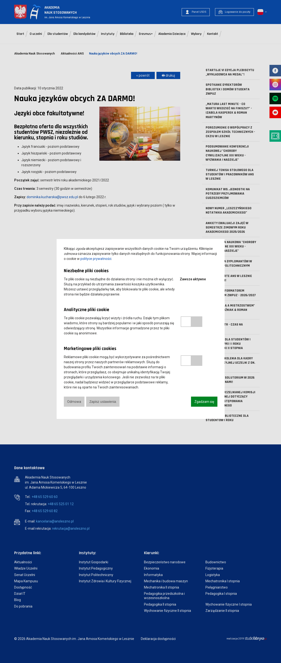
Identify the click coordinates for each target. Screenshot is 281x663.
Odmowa (74, 402)
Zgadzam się (204, 402)
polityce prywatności (95, 259)
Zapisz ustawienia (103, 402)
